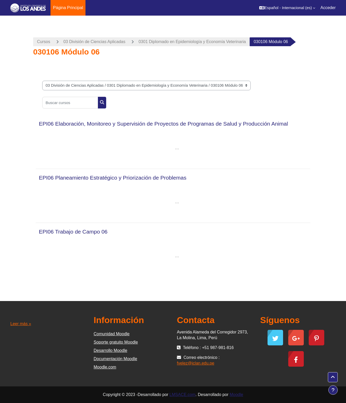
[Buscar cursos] (70, 102)
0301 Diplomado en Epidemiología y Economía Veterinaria (192, 41)
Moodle (236, 394)
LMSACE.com (182, 394)
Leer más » (20, 324)
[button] (287, 8)
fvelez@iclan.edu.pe (195, 363)
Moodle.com (105, 367)
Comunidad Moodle (112, 334)
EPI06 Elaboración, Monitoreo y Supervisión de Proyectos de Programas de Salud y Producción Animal (163, 124)
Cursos (43, 41)
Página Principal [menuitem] (68, 7)
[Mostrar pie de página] (333, 390)
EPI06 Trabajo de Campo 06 (73, 232)
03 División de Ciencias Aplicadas (94, 41)
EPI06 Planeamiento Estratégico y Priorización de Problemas (112, 178)
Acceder (328, 7)
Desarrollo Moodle (110, 350)
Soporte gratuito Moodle (116, 342)
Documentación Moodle (115, 359)
